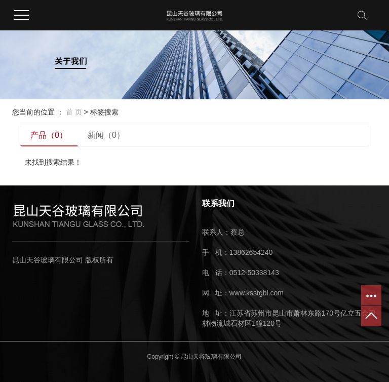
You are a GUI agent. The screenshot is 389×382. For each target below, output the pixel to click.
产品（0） (48, 135)
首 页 (74, 112)
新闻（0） (106, 135)
